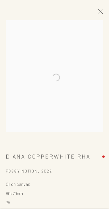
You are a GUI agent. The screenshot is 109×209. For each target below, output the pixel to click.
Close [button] (101, 13)
